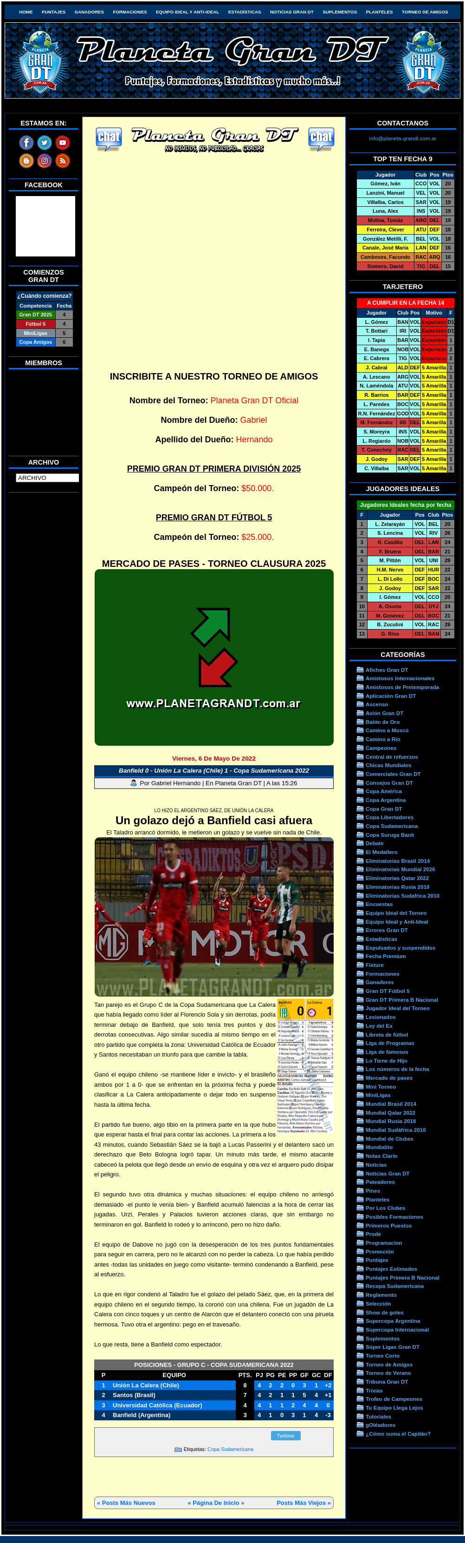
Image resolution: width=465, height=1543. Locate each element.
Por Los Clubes (386, 1208)
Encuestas (379, 904)
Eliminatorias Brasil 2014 (398, 861)
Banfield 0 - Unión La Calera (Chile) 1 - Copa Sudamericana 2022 (214, 770)
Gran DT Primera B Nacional (402, 1000)
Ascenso (377, 704)
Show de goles (385, 1312)
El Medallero (382, 852)
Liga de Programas (390, 1043)
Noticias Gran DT (292, 11)
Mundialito (379, 1147)
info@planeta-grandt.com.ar (403, 138)
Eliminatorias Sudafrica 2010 (402, 896)
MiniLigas (378, 1095)
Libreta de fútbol (387, 1034)
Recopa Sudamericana (395, 1286)
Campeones (381, 748)
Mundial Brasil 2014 (391, 1104)
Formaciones (130, 11)
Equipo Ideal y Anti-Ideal (187, 11)
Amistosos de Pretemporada (402, 687)
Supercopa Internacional (397, 1329)
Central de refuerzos (392, 757)
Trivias (374, 1390)
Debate (375, 843)
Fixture (375, 965)
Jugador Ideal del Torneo (398, 1008)
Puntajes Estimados (391, 1269)
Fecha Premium (386, 956)
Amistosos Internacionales (400, 678)
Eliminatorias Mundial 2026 (400, 869)
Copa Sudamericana (230, 1449)
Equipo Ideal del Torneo (396, 913)
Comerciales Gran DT (393, 774)
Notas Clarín (382, 1156)
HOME (25, 11)
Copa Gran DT (384, 809)
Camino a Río (383, 739)
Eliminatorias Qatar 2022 (397, 878)
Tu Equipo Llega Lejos (394, 1408)
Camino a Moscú (387, 730)
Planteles (379, 11)
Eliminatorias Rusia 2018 (398, 887)
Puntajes (53, 11)
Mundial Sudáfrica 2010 (396, 1130)
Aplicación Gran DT (391, 696)
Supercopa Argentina (393, 1321)
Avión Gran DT (384, 713)
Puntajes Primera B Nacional (402, 1277)
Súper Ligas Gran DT (393, 1347)
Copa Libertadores (389, 817)
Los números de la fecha (397, 1069)
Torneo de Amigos (425, 11)
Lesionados (381, 1017)
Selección (378, 1303)
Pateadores (380, 1182)
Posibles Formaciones (394, 1217)
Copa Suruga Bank (390, 835)
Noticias (376, 1165)
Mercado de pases (389, 1078)
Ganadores (89, 11)
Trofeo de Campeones (394, 1399)
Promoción (380, 1251)
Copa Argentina (386, 800)
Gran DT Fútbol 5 (388, 991)
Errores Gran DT (387, 930)
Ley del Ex (379, 1026)
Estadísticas (244, 11)
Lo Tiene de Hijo (386, 1060)
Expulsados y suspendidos (400, 948)
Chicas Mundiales (389, 765)
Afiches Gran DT (387, 670)
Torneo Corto (383, 1356)
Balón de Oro (383, 722)
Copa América (384, 791)
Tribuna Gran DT (387, 1382)
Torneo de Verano (388, 1373)
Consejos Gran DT (389, 783)
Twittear (286, 1435)
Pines (373, 1191)
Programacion (384, 1243)
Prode (373, 1234)
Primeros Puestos (389, 1225)
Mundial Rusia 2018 (391, 1121)
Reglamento (381, 1295)
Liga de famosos (387, 1052)
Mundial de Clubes (389, 1139)
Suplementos (340, 11)
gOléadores (380, 1425)
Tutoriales (378, 1416)
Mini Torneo (381, 1086)
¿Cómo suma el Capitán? (398, 1434)
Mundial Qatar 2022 (390, 1113)
